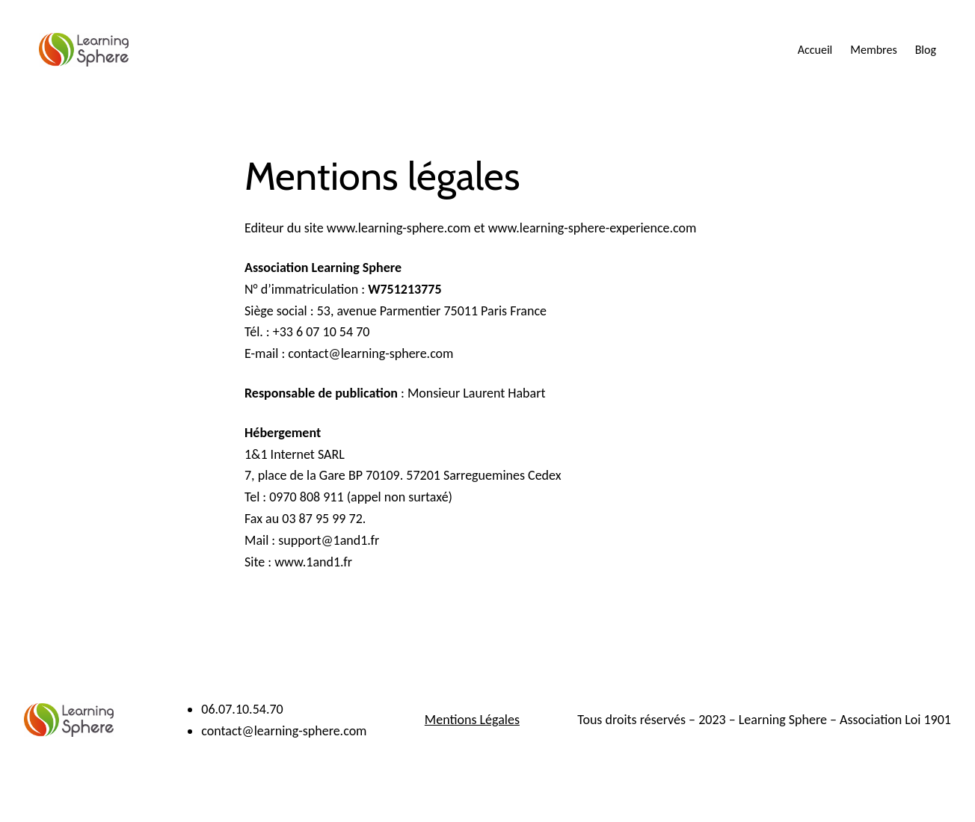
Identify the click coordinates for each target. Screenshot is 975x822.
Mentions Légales (472, 719)
